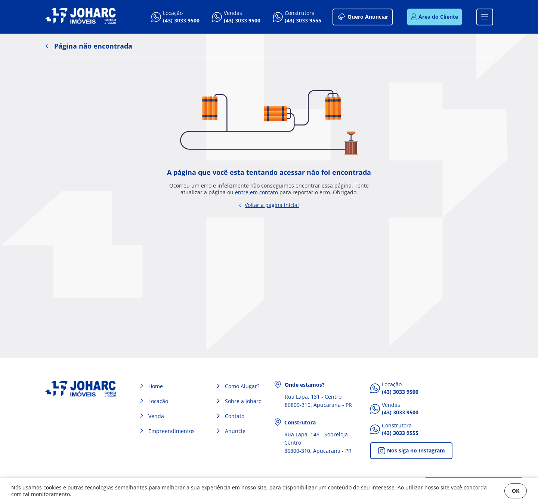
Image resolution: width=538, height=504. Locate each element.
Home (155, 386)
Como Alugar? (242, 386)
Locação (158, 401)
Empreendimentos (171, 431)
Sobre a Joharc (243, 401)
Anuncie (235, 431)
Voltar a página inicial (269, 204)
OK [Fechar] (515, 490)
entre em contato (256, 192)
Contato (234, 416)
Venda (156, 416)
